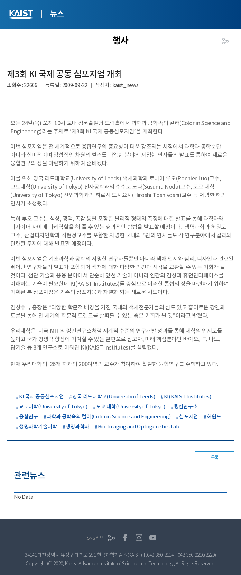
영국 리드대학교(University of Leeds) (113, 396)
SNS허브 (95, 538)
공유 (225, 41)
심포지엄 (188, 416)
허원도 (214, 416)
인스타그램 (139, 537)
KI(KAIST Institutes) (187, 396)
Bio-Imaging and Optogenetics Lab (138, 426)
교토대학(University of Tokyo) (53, 406)
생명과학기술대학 (38, 426)
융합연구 (28, 416)
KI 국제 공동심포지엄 (41, 396)
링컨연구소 (186, 406)
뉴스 (57, 14)
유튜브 (152, 537)
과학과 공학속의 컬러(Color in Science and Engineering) (109, 416)
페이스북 (125, 537)
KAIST (22, 15)
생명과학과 (78, 426)
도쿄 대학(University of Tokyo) (130, 406)
